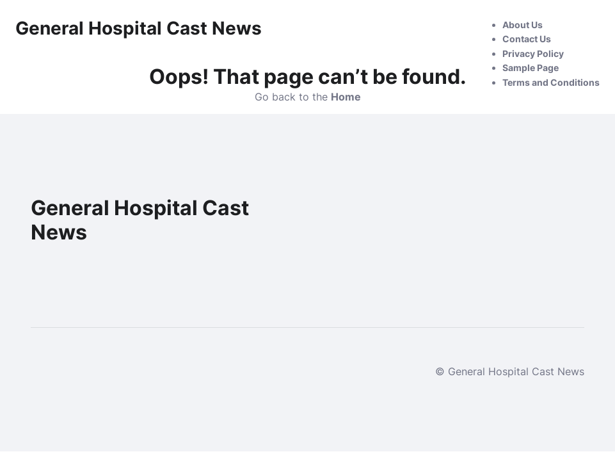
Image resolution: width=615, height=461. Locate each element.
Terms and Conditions (551, 82)
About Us (522, 24)
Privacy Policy (533, 53)
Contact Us (526, 38)
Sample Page (530, 67)
